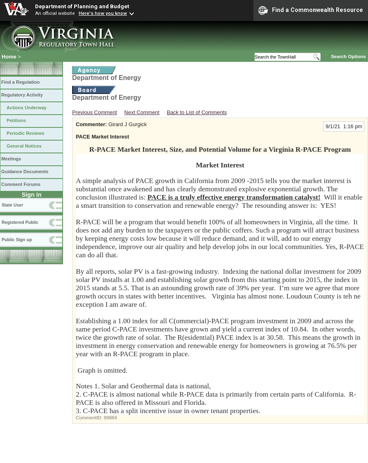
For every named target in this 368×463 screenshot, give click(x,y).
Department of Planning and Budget (82, 6)
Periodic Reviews (26, 133)
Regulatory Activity (22, 94)
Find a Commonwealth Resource (310, 10)
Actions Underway (27, 107)
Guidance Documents (24, 171)
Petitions (16, 120)
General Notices (24, 145)
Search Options (348, 56)
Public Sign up (17, 239)
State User (12, 204)
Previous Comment (94, 112)
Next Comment (141, 112)
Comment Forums (20, 184)
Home (9, 57)
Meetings (11, 158)
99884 (110, 417)
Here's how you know (103, 13)
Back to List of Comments (197, 112)
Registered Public (20, 222)
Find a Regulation (20, 82)
